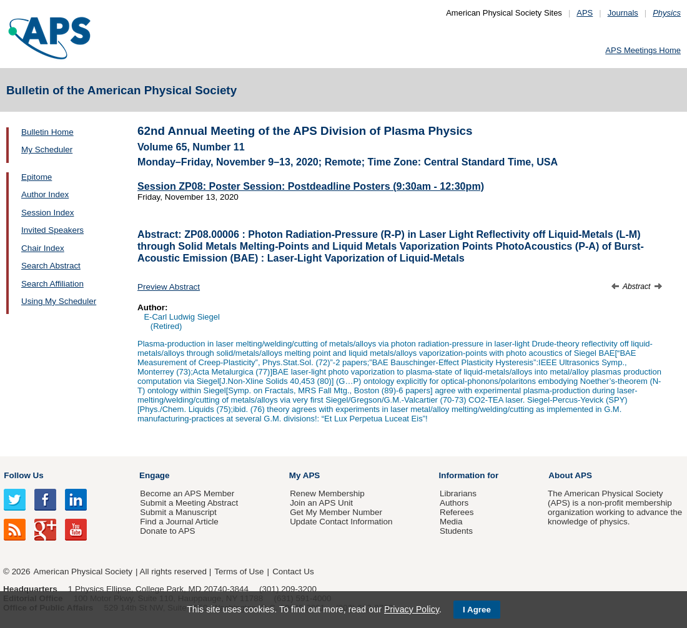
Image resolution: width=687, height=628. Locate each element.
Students (456, 531)
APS (584, 12)
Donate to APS (167, 531)
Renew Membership (327, 493)
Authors (454, 503)
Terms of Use (239, 571)
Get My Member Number (336, 512)
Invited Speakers (52, 230)
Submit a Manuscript (178, 512)
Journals (623, 12)
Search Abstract (51, 265)
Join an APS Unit (321, 503)
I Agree (477, 609)
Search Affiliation (52, 283)
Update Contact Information (341, 521)
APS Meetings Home (643, 50)
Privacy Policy (411, 609)
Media (451, 521)
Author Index (45, 194)
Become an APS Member (187, 493)
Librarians (458, 493)
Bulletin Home (47, 132)
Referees (457, 512)
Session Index (47, 212)
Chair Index (42, 248)
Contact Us (293, 571)
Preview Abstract (168, 287)
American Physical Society (83, 571)
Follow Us (23, 475)
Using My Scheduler (58, 301)
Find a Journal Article (179, 521)
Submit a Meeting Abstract (189, 503)
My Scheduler (46, 149)
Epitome (36, 177)
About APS (570, 475)
